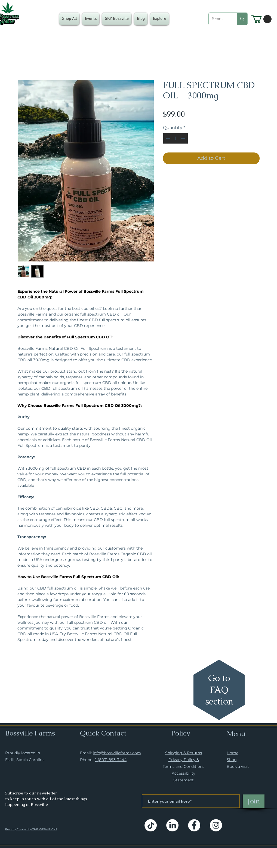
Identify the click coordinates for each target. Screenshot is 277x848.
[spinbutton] (175, 138)
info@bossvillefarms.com (117, 752)
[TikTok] (150, 825)
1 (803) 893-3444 (111, 759)
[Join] (253, 801)
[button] (159, 19)
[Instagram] (216, 825)
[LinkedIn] (172, 825)
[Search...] (218, 19)
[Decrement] (167, 138)
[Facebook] (194, 825)
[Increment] (183, 138)
